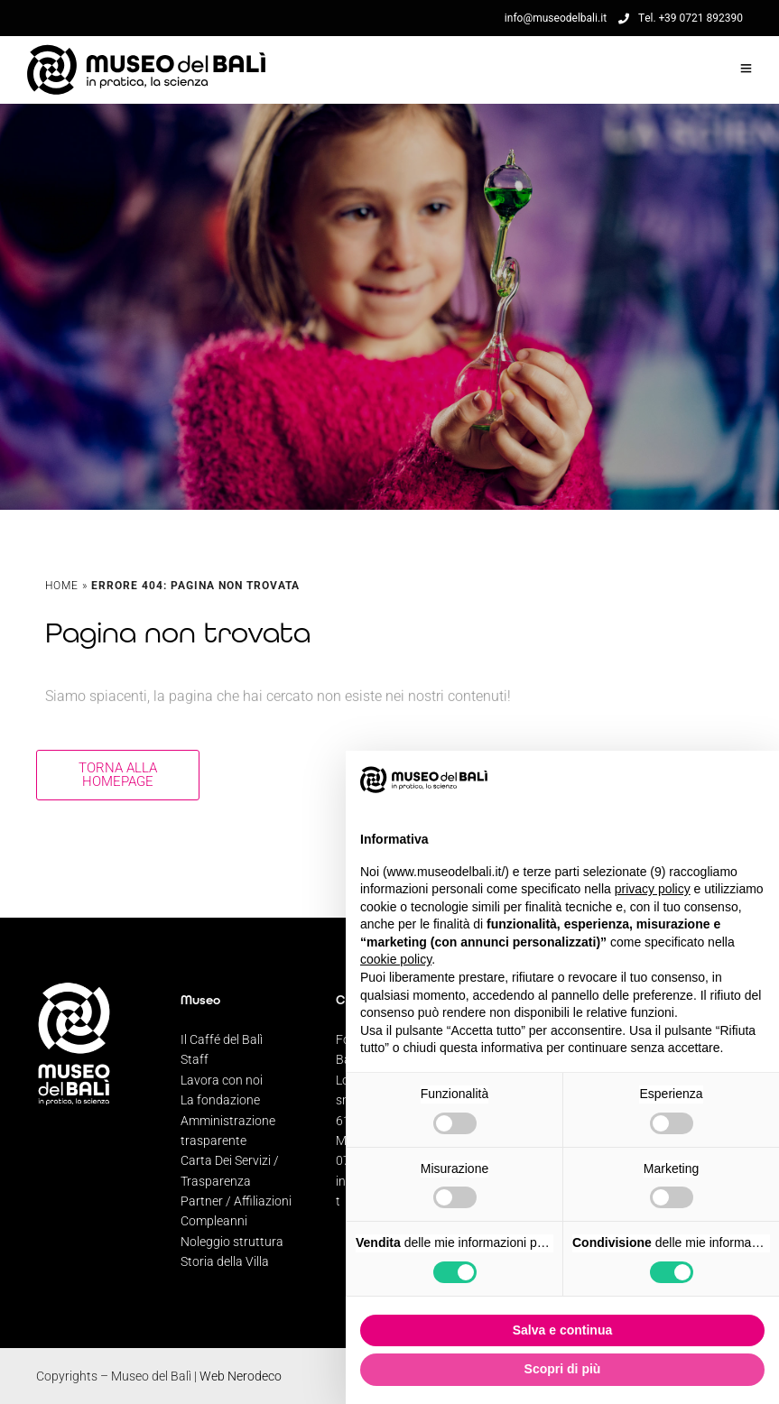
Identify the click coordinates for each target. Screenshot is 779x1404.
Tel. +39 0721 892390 (680, 18)
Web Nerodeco (240, 1376)
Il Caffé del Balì (222, 1039)
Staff (195, 1059)
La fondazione (220, 1100)
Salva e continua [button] (562, 1330)
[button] (755, 779)
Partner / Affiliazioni (236, 1201)
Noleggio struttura (232, 1241)
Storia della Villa (225, 1261)
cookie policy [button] (395, 959)
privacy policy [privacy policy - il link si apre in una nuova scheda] (653, 889)
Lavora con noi (222, 1080)
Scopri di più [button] (562, 1369)
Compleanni (214, 1221)
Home (62, 585)
